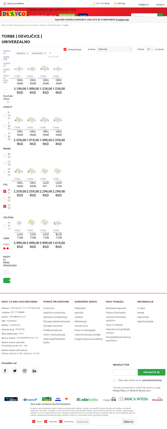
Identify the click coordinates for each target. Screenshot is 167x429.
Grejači (6, 64)
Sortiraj (91, 49)
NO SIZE (10, 226)
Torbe (6, 58)
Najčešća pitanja (145, 321)
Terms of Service (137, 391)
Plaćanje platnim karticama (56, 321)
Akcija (52, 12)
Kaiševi (6, 52)
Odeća (43, 25)
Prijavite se (152, 372)
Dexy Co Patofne (114, 325)
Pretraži (12, 280)
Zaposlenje (143, 317)
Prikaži (140, 49)
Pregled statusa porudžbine (89, 339)
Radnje (140, 312)
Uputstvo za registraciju (55, 317)
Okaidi (83, 12)
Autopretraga (74, 49)
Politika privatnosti (52, 330)
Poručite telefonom (76, 19)
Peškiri (6, 70)
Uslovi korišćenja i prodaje (88, 334)
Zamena (79, 317)
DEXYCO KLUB (66, 12)
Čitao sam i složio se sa (140, 380)
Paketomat (80, 308)
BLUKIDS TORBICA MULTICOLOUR (57, 237)
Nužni (39, 422)
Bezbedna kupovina (116, 308)
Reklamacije (81, 321)
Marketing (68, 422)
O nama (141, 308)
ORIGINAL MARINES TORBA (18, 83)
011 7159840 (17, 312)
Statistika (53, 422)
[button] (6, 106)
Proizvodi (33, 25)
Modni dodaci (54, 25)
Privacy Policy (119, 391)
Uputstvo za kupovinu (54, 312)
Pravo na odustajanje (85, 330)
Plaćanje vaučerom (52, 326)
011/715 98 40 (95, 19)
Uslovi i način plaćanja (54, 334)
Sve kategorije (38, 12)
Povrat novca (81, 326)
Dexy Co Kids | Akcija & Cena (14, 25)
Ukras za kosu (6, 79)
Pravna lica (48, 308)
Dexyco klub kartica (116, 312)
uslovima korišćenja (152, 380)
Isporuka (79, 312)
